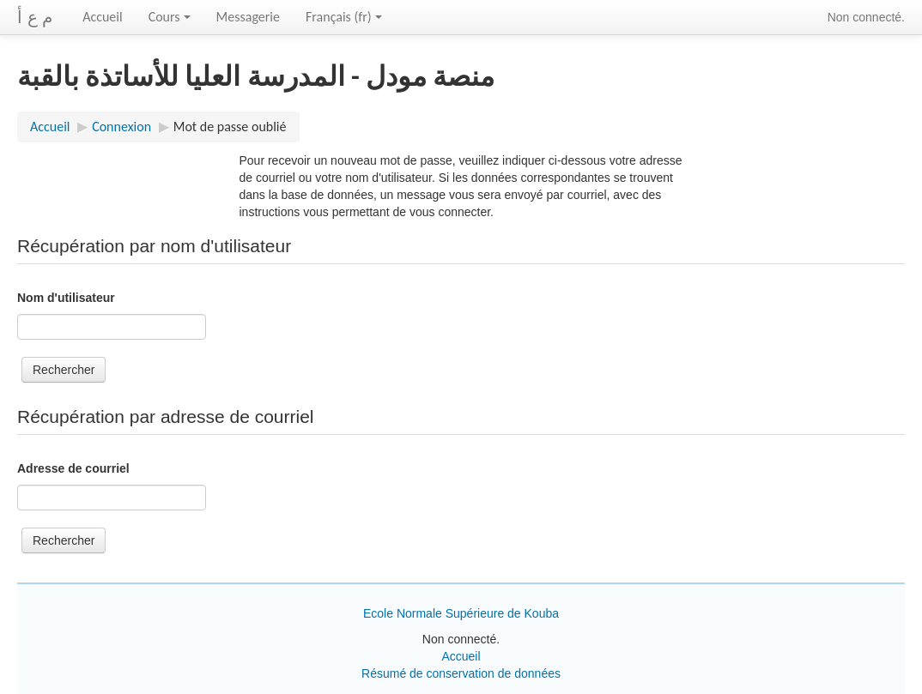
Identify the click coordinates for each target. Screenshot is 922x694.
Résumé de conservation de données (461, 673)
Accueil (102, 17)
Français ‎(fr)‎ (344, 17)
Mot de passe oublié (230, 126)
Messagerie (248, 17)
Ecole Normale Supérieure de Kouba (461, 613)
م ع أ (34, 17)
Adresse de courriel (73, 468)
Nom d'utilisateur (66, 298)
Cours (170, 17)
